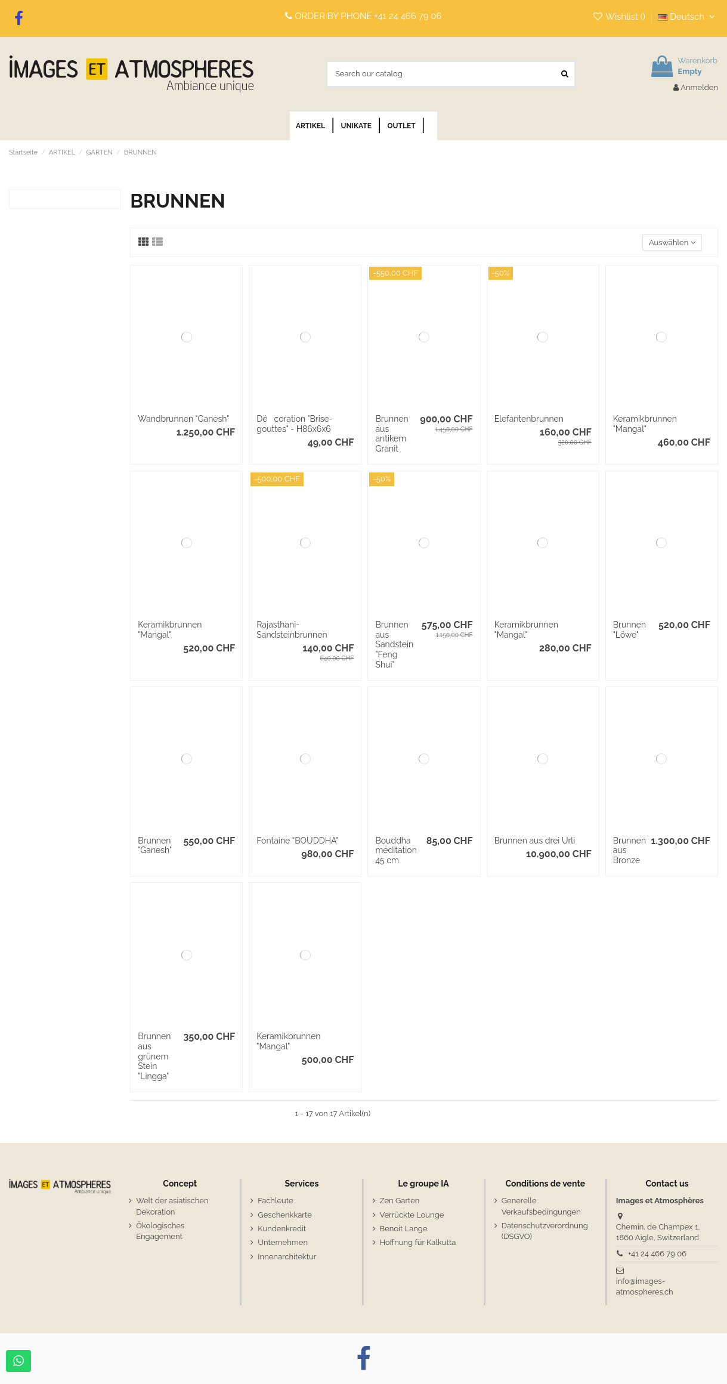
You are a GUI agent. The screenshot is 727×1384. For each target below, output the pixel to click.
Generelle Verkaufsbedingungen (541, 1206)
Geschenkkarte (284, 1214)
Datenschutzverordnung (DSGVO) (545, 1231)
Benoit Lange (404, 1228)
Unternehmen (283, 1242)
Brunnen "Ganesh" (155, 845)
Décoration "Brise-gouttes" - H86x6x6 (294, 424)
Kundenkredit (282, 1228)
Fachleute (275, 1200)
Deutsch (688, 16)
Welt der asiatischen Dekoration (172, 1206)
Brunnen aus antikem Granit (391, 433)
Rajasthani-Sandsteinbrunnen (291, 630)
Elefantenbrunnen (529, 419)
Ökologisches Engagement (160, 1231)
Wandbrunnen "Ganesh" (183, 419)
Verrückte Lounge (412, 1214)
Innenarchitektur (287, 1256)
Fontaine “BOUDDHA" (297, 840)
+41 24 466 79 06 (408, 16)
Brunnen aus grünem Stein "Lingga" (154, 1056)
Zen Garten (400, 1200)
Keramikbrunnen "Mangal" (645, 424)
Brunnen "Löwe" (629, 630)
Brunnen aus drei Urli (535, 840)
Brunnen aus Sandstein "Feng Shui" (394, 644)
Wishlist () (620, 16)
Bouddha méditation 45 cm (395, 851)
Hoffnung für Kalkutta (418, 1242)
